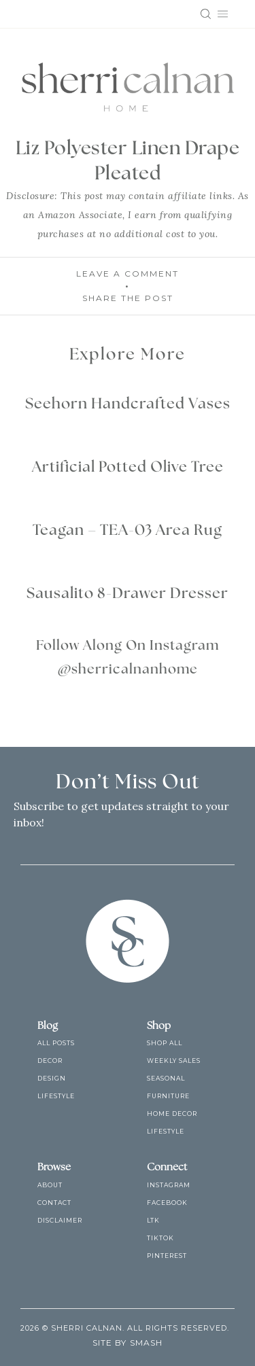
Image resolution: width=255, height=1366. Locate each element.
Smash (146, 1342)
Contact (54, 1202)
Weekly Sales (174, 1060)
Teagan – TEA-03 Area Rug (127, 530)
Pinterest (167, 1255)
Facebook (167, 1202)
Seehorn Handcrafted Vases (128, 403)
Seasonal (166, 1078)
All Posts (56, 1043)
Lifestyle (56, 1096)
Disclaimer (59, 1220)
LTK (153, 1220)
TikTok (160, 1238)
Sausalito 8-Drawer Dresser (127, 593)
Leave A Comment (127, 273)
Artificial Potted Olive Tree (128, 466)
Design (51, 1078)
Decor (50, 1060)
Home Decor (172, 1113)
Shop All (164, 1043)
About (50, 1185)
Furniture (168, 1096)
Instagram (168, 1185)
